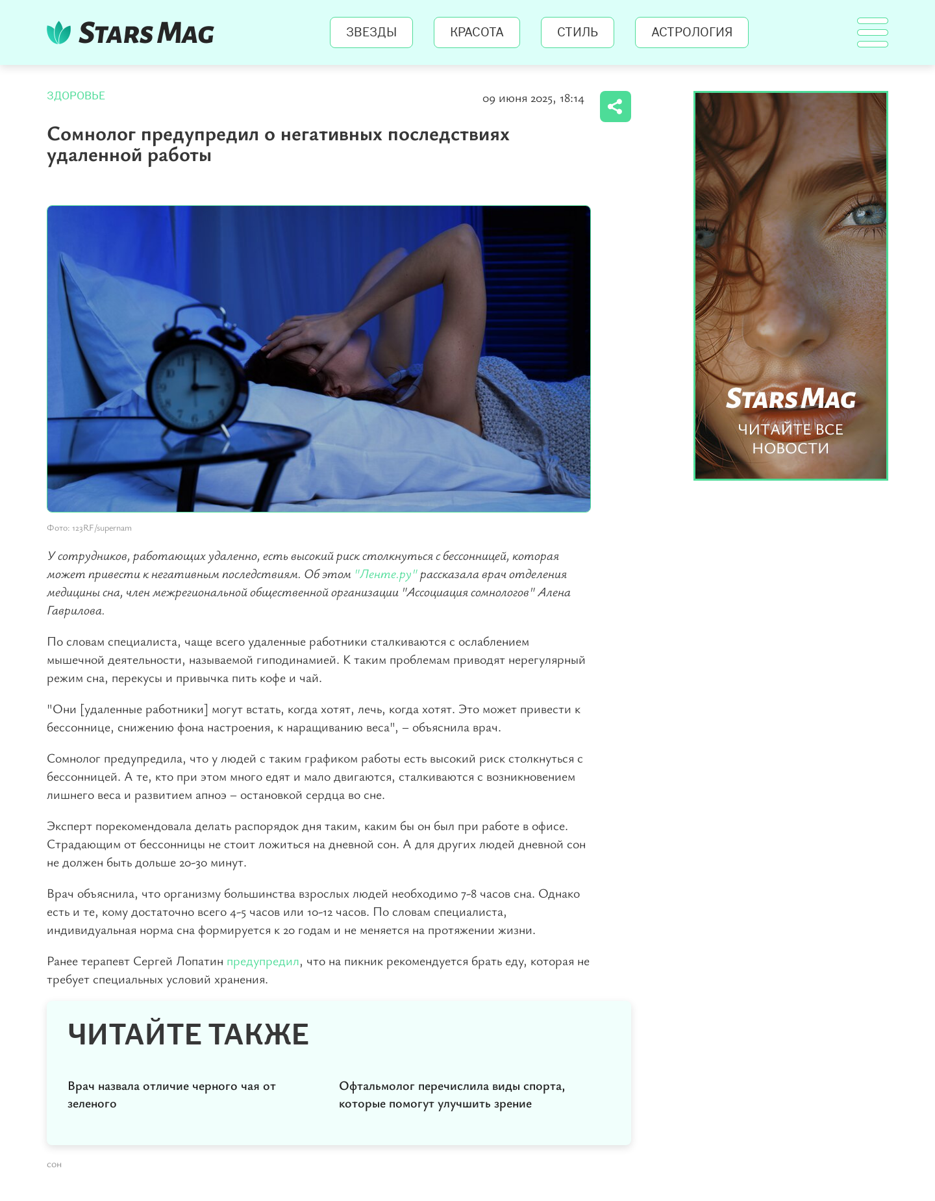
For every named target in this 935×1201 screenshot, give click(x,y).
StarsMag (134, 32)
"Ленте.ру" (386, 573)
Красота (477, 32)
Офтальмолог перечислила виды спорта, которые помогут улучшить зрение (452, 1093)
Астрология (691, 32)
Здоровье (76, 95)
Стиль (577, 32)
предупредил (263, 960)
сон (54, 1163)
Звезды (371, 32)
